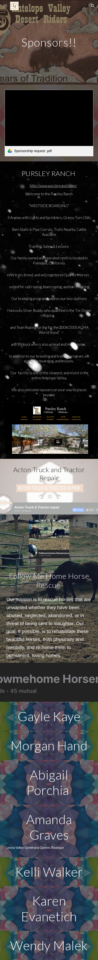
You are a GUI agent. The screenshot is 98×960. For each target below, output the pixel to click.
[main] (49, 42)
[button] (5, 6)
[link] (49, 123)
